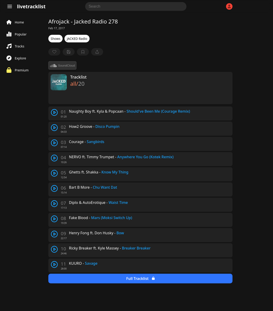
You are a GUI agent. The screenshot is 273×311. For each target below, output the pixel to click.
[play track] (54, 112)
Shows (55, 38)
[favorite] (54, 52)
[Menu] (10, 6)
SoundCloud (62, 65)
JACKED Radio (77, 38)
